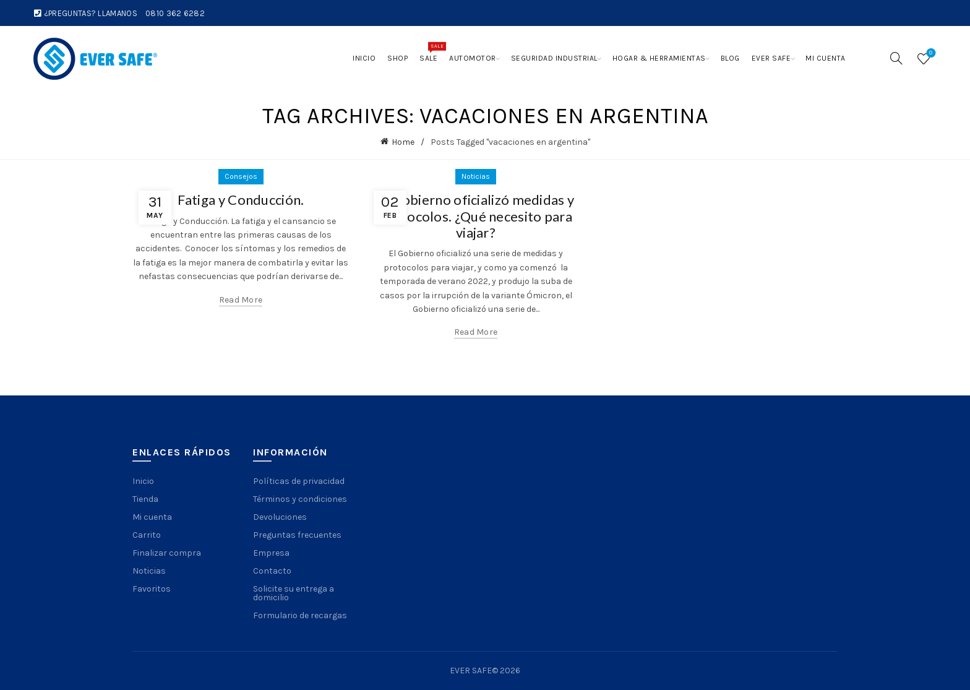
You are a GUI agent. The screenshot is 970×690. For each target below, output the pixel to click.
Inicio (364, 58)
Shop (397, 58)
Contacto (272, 571)
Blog (730, 58)
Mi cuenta (825, 58)
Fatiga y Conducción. (241, 199)
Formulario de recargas (300, 615)
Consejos (241, 176)
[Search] (896, 58)
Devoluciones (280, 517)
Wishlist (929, 54)
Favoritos (151, 589)
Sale (431, 52)
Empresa (271, 553)
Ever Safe (771, 58)
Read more (241, 300)
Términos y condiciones (300, 499)
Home (403, 142)
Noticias (475, 176)
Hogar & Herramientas (659, 58)
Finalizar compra (166, 553)
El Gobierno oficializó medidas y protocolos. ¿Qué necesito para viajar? (476, 216)
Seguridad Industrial (554, 58)
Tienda (145, 499)
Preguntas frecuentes (297, 535)
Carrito (146, 535)
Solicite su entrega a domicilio (293, 593)
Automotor (472, 58)
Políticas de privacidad (299, 481)
